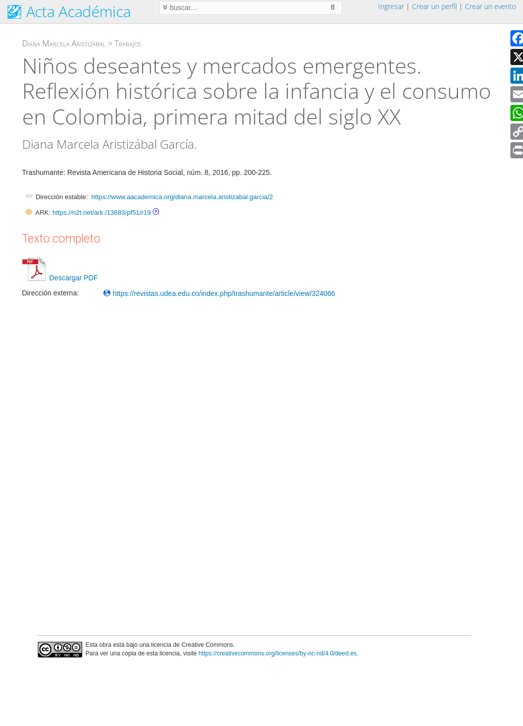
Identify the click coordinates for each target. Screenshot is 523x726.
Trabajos (127, 43)
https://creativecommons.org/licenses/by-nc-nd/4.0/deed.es (278, 653)
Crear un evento (490, 6)
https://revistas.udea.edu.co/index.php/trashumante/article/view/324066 (219, 293)
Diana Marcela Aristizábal (64, 43)
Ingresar (391, 6)
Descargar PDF (60, 278)
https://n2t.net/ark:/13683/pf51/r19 (101, 212)
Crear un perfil (434, 6)
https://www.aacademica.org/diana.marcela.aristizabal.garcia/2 (182, 197)
